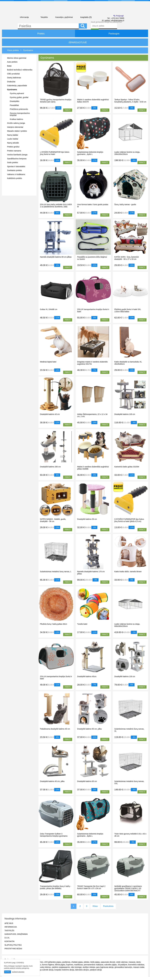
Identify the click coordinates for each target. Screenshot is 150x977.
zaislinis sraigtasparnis (61, 967)
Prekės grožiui (13, 147)
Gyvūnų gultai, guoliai (19, 97)
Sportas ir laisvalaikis (16, 166)
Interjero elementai (15, 127)
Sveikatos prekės (14, 170)
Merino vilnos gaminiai (16, 58)
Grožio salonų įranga (16, 123)
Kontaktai (9, 941)
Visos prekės (13, 50)
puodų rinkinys (45, 967)
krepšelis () (84, 17)
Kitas (95, 906)
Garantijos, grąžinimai (64, 17)
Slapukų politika (13, 945)
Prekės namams (14, 151)
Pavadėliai (14, 105)
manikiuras (78, 965)
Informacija (24, 17)
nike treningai (76, 967)
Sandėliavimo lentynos (16, 158)
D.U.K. (7, 938)
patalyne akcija (96, 970)
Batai (9, 66)
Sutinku (7, 972)
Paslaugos (111, 33)
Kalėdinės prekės (14, 178)
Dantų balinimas (14, 77)
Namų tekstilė (13, 143)
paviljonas (66, 962)
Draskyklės (14, 101)
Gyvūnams (12, 89)
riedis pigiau (95, 962)
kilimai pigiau (60, 965)
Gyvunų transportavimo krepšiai (20, 114)
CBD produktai (13, 74)
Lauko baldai (12, 139)
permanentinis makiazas (93, 965)
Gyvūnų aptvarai (17, 93)
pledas (86, 962)
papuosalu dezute (108, 962)
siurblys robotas (89, 967)
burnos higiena (48, 965)
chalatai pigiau (77, 962)
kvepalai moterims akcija (64, 970)
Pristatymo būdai (13, 949)
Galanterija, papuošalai (17, 85)
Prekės (38, 33)
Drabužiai (11, 81)
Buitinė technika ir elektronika (19, 70)
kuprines (69, 965)
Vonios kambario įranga (17, 154)
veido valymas (122, 962)
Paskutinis (108, 906)
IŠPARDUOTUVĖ (75, 42)
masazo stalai (138, 967)
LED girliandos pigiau (52, 962)
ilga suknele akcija (46, 970)
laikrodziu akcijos (82, 970)
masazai (132, 962)
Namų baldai (12, 135)
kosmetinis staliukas (136, 965)
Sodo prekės (12, 162)
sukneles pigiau (110, 965)
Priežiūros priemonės (19, 109)
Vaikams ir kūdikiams (16, 174)
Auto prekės (12, 62)
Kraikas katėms (16, 119)
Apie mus (9, 923)
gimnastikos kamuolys (123, 967)
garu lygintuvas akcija (105, 967)
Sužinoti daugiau (18, 972)
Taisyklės (44, 17)
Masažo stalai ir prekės (17, 131)
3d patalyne (122, 965)
